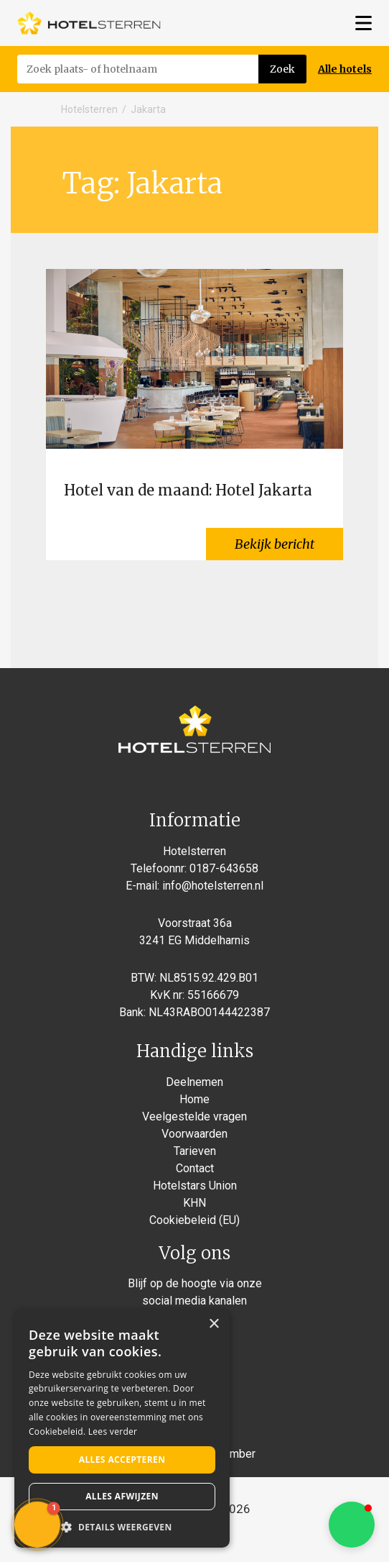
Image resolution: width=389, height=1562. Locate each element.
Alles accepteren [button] (122, 1459)
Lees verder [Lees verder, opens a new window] (113, 1431)
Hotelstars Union (195, 1185)
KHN (194, 1203)
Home (194, 1099)
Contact (195, 1168)
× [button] (213, 1324)
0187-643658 (223, 868)
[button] (352, 1525)
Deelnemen (194, 1082)
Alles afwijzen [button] (122, 1496)
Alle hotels (345, 69)
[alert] (122, 1428)
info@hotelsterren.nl (212, 885)
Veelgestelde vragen (194, 1116)
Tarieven (195, 1151)
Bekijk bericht (274, 544)
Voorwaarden (194, 1134)
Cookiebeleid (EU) (194, 1220)
